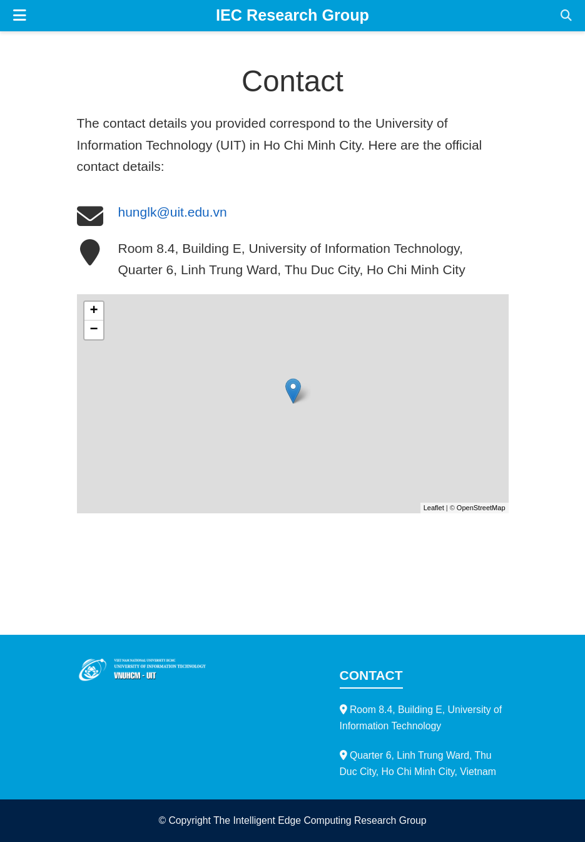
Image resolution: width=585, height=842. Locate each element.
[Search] (566, 16)
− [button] (93, 330)
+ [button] (93, 311)
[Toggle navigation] (19, 15)
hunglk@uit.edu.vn (172, 212)
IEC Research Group (292, 15)
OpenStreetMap (481, 507)
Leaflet (434, 507)
